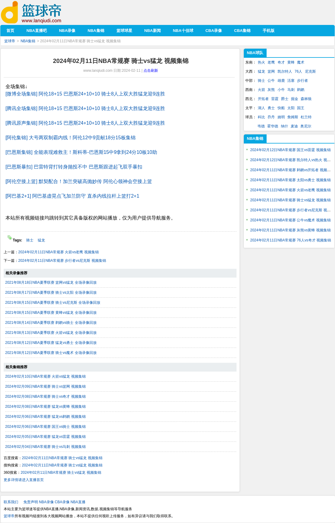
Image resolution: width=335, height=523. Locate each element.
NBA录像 (46, 502)
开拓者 (263, 99)
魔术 (300, 62)
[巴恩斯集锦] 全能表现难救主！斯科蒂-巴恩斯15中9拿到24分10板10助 (81, 152)
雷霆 (274, 99)
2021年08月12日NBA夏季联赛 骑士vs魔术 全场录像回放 (51, 353)
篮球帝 (40, 12)
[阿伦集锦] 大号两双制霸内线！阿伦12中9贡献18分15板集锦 (70, 137)
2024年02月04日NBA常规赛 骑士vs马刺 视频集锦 (45, 447)
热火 (261, 62)
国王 (300, 108)
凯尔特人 (285, 71)
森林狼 (306, 99)
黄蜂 (291, 62)
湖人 (261, 108)
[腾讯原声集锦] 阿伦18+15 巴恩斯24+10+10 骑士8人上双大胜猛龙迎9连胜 (85, 123)
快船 (281, 108)
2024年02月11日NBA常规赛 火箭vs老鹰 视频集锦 (58, 252)
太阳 (291, 108)
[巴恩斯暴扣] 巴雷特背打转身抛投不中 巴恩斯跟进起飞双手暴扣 (73, 166)
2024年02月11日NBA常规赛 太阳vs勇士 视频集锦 (290, 180)
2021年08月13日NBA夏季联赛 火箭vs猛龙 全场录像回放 (51, 333)
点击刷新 (150, 70)
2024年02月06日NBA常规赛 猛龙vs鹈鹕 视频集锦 (45, 416)
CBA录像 (62, 502)
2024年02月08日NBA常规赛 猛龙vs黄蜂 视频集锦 (45, 406)
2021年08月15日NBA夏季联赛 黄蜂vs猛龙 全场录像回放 (51, 312)
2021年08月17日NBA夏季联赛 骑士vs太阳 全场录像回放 (51, 292)
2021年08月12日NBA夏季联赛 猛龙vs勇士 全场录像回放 (51, 343)
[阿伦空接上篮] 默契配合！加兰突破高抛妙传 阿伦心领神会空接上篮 (78, 181)
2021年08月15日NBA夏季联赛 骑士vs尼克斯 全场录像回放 (52, 302)
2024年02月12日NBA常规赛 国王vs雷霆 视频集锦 (290, 150)
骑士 (30, 240)
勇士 (271, 108)
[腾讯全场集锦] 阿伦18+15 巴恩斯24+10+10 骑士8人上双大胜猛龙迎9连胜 (85, 108)
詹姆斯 (292, 117)
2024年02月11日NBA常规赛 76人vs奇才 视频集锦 (290, 240)
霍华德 (272, 126)
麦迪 (294, 126)
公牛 (271, 80)
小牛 (281, 90)
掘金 (294, 99)
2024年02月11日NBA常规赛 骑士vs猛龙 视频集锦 (62, 458)
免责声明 (30, 502)
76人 (298, 71)
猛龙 (41, 240)
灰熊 (271, 90)
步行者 (302, 80)
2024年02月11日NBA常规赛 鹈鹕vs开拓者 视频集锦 (292, 170)
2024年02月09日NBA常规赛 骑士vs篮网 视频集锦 (45, 386)
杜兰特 (306, 117)
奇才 (281, 62)
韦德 (261, 126)
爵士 (284, 99)
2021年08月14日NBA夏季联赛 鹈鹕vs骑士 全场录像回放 (51, 322)
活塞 (291, 80)
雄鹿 (281, 80)
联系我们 (11, 502)
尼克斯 (310, 71)
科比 (261, 117)
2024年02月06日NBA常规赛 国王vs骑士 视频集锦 (45, 426)
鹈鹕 (300, 90)
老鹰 (271, 62)
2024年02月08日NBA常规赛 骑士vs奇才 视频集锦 (45, 396)
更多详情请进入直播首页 (24, 480)
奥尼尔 (305, 126)
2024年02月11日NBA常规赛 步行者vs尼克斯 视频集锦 (62, 260)
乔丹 (271, 117)
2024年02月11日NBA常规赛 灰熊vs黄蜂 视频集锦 (290, 230)
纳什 (284, 126)
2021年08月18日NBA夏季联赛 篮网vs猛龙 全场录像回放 (51, 282)
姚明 (281, 117)
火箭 (261, 90)
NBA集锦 (28, 41)
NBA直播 (78, 502)
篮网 (271, 71)
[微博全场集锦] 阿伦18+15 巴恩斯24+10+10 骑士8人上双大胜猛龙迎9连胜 (85, 93)
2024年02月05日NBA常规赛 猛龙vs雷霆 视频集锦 (45, 437)
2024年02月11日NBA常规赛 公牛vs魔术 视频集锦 (290, 220)
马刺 (291, 90)
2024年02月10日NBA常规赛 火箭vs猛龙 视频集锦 (45, 376)
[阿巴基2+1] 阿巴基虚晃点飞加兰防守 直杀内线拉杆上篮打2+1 (72, 196)
